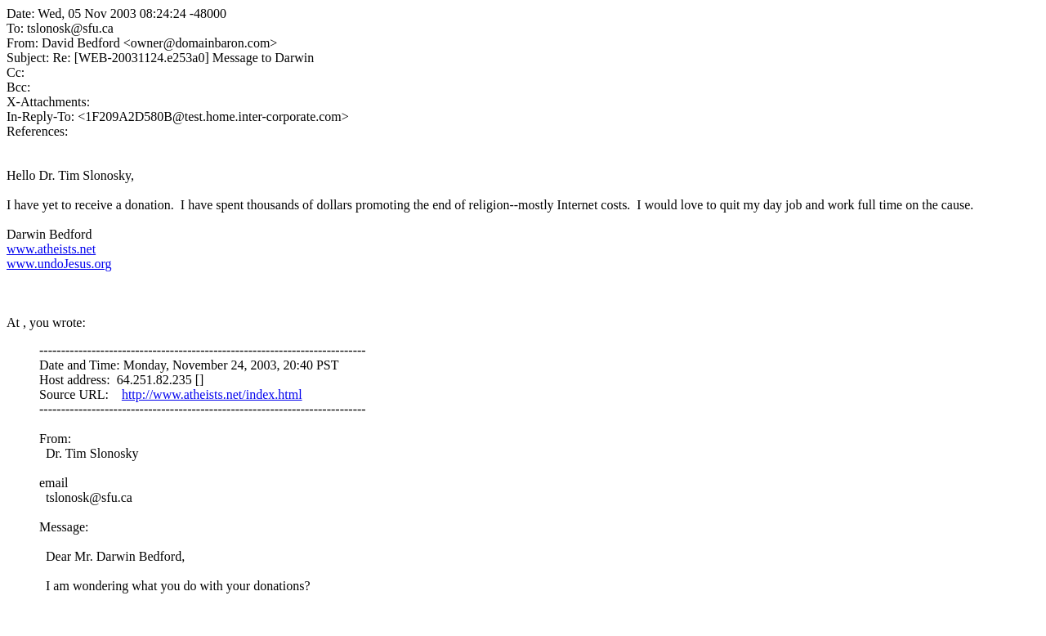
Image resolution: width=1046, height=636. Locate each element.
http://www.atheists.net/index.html (212, 394)
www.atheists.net (51, 249)
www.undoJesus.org (59, 264)
